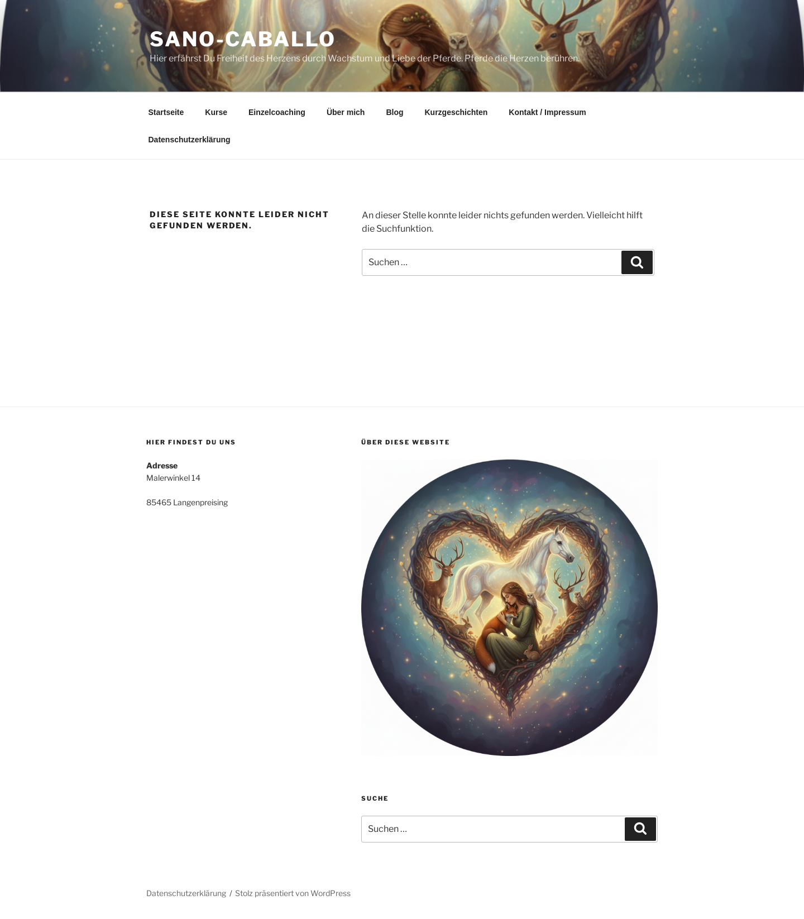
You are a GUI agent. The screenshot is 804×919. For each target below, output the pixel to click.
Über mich (346, 112)
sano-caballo (243, 39)
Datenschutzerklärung (190, 139)
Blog (394, 112)
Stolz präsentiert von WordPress (293, 893)
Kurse (216, 112)
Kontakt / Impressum (547, 112)
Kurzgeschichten (456, 112)
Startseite (166, 112)
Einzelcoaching (276, 112)
